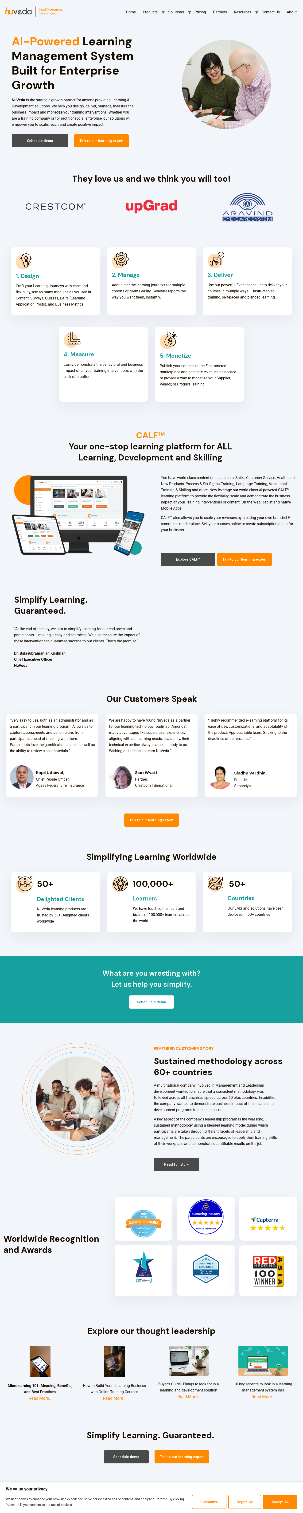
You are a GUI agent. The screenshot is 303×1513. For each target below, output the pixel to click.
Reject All (245, 1502)
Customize (209, 1502)
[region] (151, 1497)
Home (131, 12)
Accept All (280, 1502)
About (292, 12)
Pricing (200, 12)
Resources (242, 12)
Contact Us (271, 12)
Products (150, 12)
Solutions (176, 12)
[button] (40, 140)
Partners (220, 12)
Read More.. (40, 1398)
